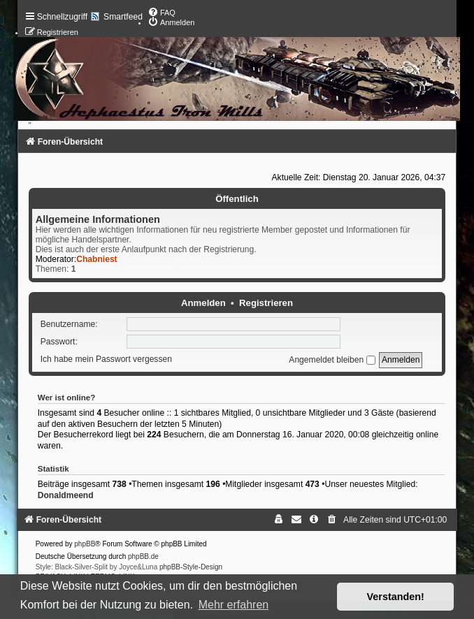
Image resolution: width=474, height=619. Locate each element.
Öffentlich (237, 199)
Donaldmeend (66, 495)
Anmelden (203, 303)
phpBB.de (143, 556)
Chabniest (96, 259)
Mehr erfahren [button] (234, 605)
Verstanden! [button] (395, 596)
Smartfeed (123, 17)
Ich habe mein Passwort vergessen (106, 360)
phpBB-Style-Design (190, 567)
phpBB (84, 544)
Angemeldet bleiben (332, 360)
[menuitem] (161, 12)
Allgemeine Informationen (98, 219)
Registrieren (266, 303)
